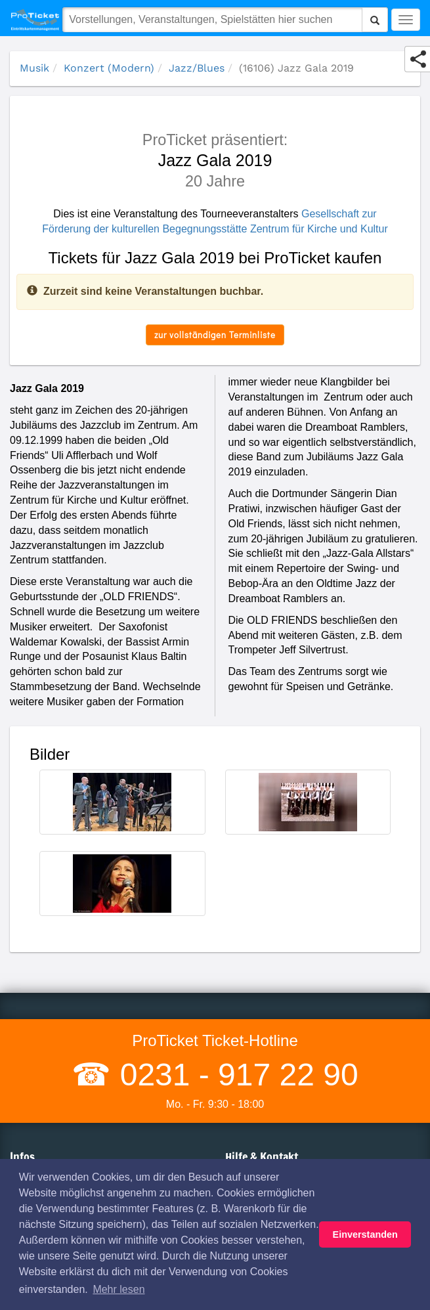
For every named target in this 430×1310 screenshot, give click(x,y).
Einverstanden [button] (365, 1234)
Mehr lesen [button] (118, 1289)
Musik (34, 68)
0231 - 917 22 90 (234, 1074)
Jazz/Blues (197, 68)
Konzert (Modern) (109, 68)
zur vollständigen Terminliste (215, 334)
